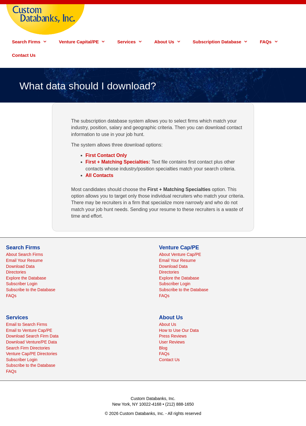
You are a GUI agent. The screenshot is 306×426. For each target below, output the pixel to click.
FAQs (272, 41)
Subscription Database (223, 41)
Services (132, 41)
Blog (163, 348)
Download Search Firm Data (32, 336)
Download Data (20, 266)
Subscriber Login (21, 283)
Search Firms (32, 41)
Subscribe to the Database (30, 289)
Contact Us (24, 55)
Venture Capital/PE (85, 41)
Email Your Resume (24, 260)
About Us (170, 41)
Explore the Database (26, 278)
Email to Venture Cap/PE (29, 330)
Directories (16, 272)
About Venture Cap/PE (180, 254)
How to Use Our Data (179, 330)
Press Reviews (173, 336)
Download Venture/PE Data (31, 342)
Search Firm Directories (28, 348)
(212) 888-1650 (179, 404)
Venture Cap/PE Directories (31, 353)
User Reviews (172, 342)
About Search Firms (24, 254)
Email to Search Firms (26, 324)
